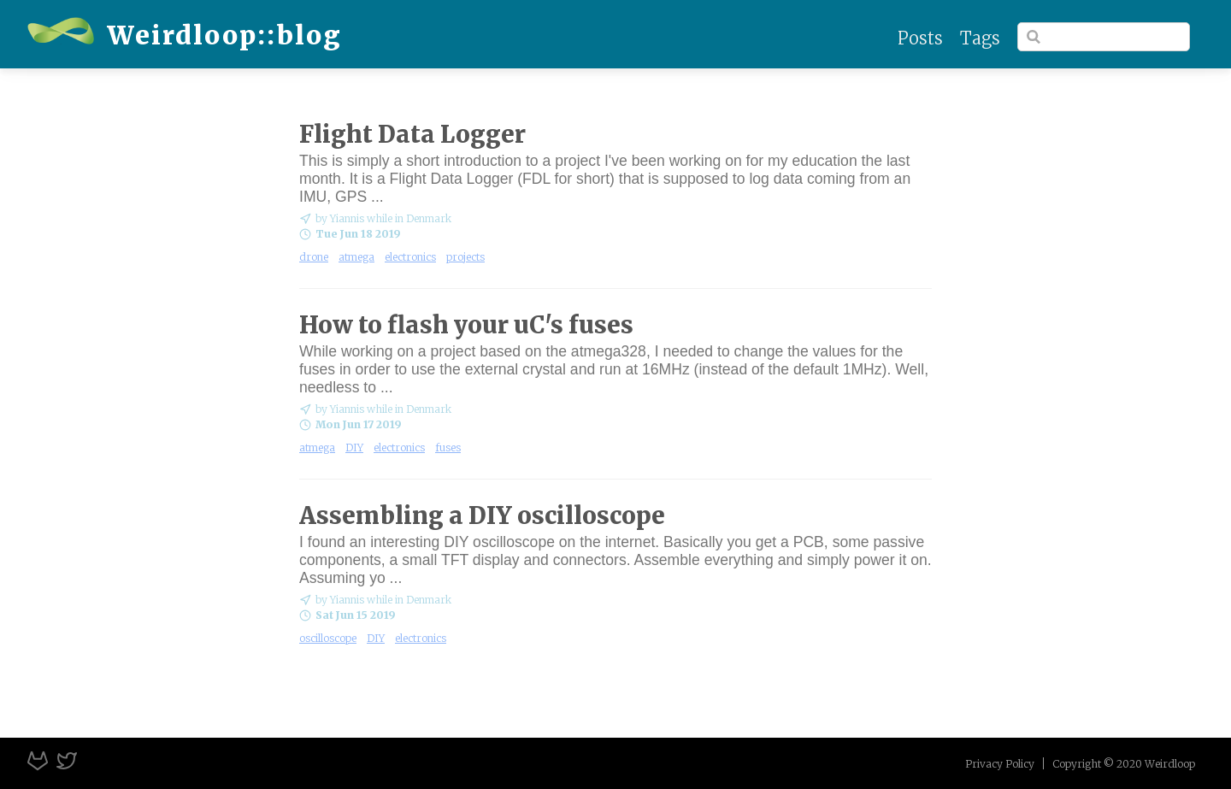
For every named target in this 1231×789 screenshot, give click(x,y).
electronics (410, 256)
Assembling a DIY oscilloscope (482, 515)
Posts (920, 38)
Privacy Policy (999, 763)
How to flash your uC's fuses (466, 324)
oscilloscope (327, 638)
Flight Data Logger (412, 134)
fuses (448, 447)
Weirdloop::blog (184, 35)
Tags (980, 38)
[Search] (1103, 36)
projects (465, 256)
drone (313, 256)
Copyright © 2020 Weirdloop (1123, 763)
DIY (354, 447)
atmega (356, 256)
